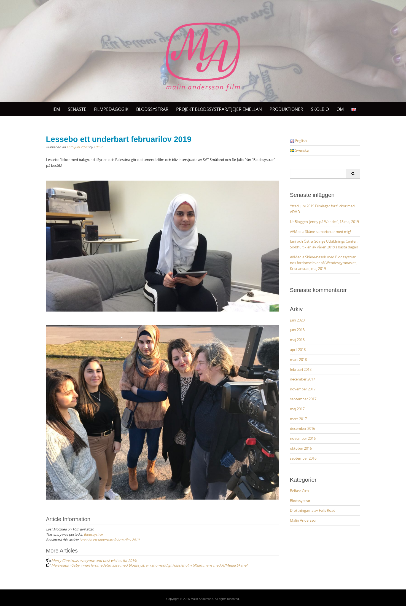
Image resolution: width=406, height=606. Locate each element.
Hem (55, 109)
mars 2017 (298, 418)
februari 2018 (300, 369)
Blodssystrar (93, 534)
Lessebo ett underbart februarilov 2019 (109, 539)
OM (340, 109)
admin (98, 147)
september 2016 (303, 458)
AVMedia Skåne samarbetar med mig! (320, 231)
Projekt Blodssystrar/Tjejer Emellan (219, 109)
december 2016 (302, 428)
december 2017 (302, 379)
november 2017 (303, 389)
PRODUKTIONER (286, 109)
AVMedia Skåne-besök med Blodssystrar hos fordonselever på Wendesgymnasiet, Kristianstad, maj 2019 (323, 262)
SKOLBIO (320, 109)
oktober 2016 (301, 448)
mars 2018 (298, 359)
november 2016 (303, 438)
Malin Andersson (304, 520)
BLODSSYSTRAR (152, 109)
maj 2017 (297, 408)
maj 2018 (297, 339)
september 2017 (303, 398)
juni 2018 (297, 329)
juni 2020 (297, 320)
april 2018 (298, 349)
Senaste (77, 109)
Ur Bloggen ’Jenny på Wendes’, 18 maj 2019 (324, 221)
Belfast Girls (299, 490)
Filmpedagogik (111, 109)
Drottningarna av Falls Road (312, 510)
